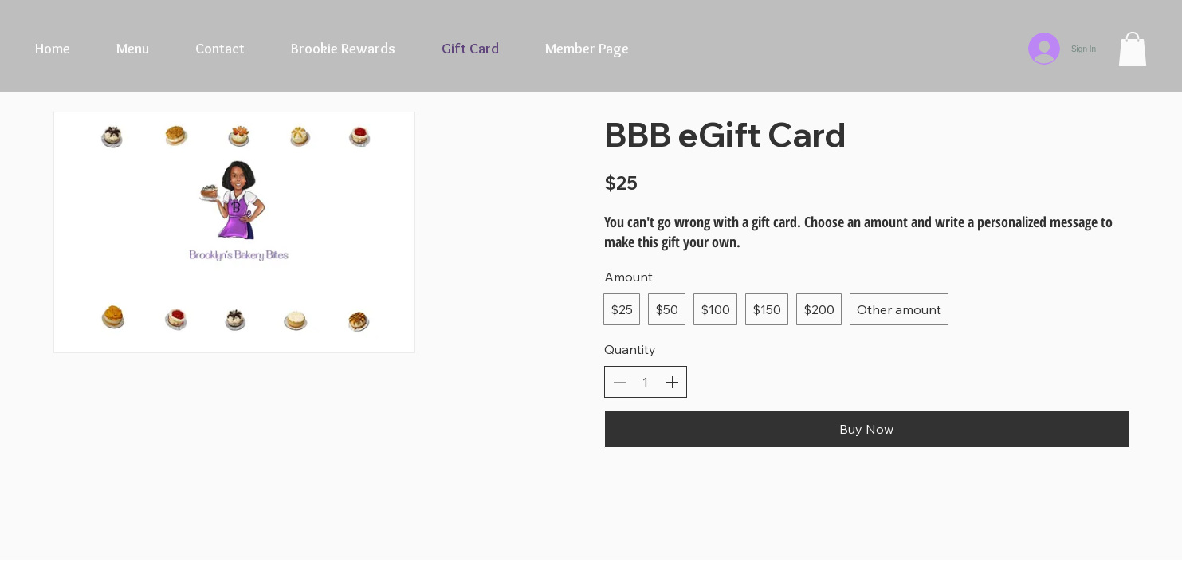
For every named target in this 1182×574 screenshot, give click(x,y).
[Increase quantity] (671, 382)
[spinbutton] (645, 382)
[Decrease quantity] (619, 382)
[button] (1132, 49)
